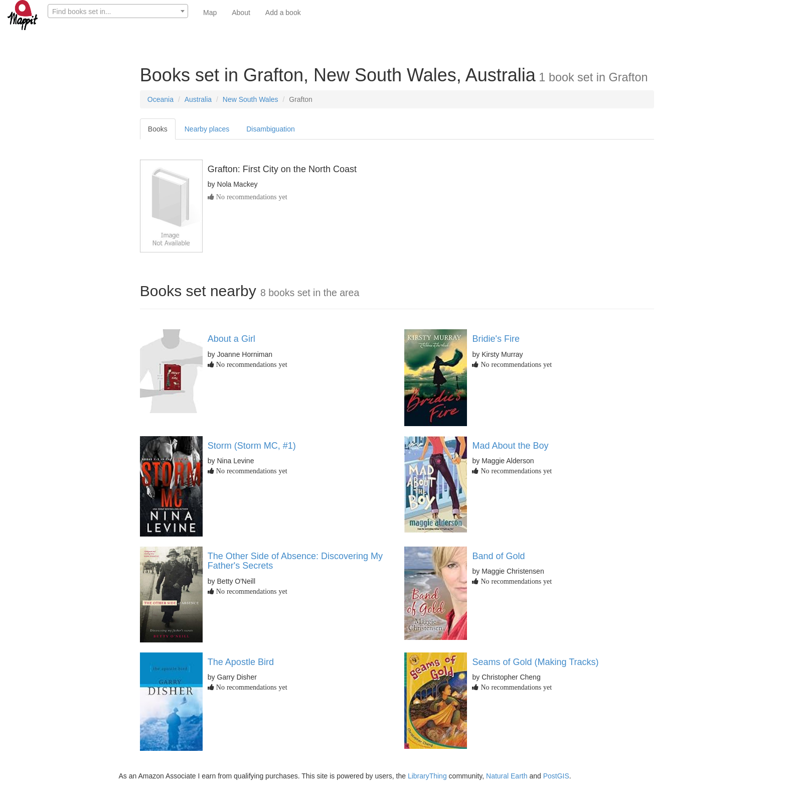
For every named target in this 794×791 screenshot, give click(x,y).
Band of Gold (498, 556)
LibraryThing (427, 776)
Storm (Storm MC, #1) (252, 446)
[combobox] (118, 11)
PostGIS (556, 776)
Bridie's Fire (495, 339)
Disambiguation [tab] (270, 129)
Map (210, 13)
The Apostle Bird (241, 662)
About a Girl (231, 339)
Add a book (283, 13)
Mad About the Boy (510, 446)
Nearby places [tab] (207, 129)
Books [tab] (158, 129)
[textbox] (118, 12)
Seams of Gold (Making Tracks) (535, 662)
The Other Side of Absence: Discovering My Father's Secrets (295, 561)
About (241, 13)
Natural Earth (506, 776)
